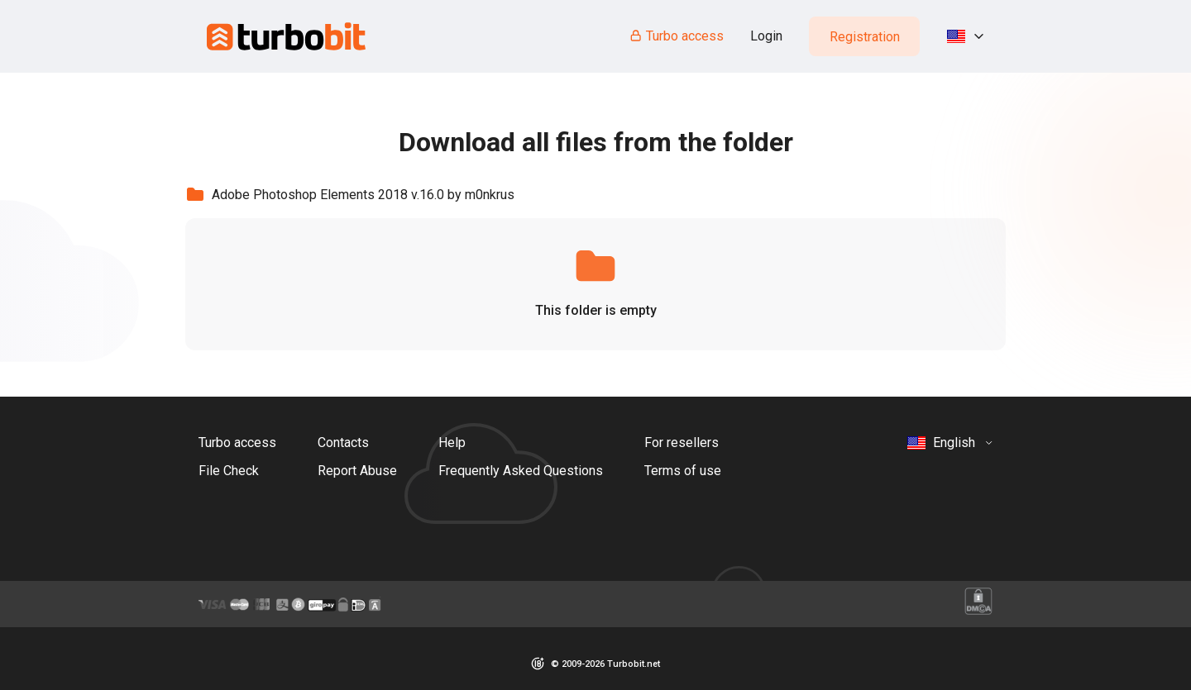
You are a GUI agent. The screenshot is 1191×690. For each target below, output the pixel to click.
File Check (228, 470)
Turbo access (676, 36)
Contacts (343, 442)
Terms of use (682, 470)
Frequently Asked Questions (520, 470)
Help (452, 442)
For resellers (681, 442)
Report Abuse (357, 470)
